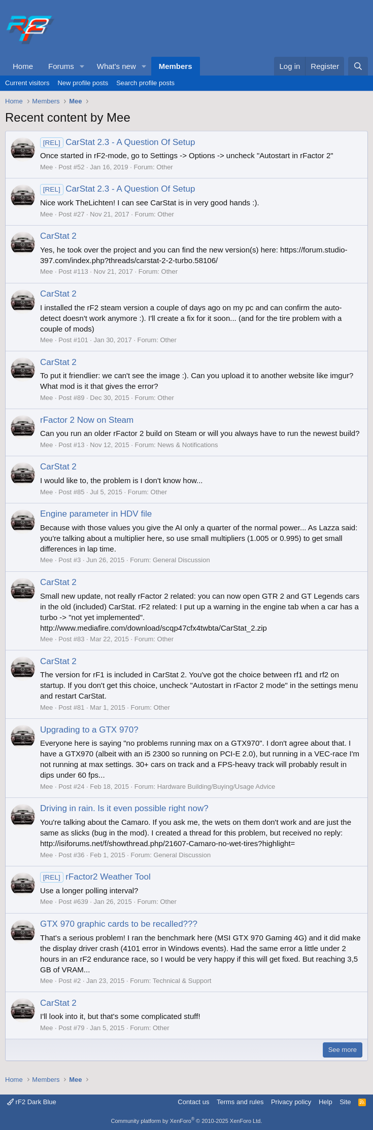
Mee (46, 167)
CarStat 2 (58, 236)
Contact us (193, 1102)
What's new (116, 66)
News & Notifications (187, 445)
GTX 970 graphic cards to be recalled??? (118, 924)
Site (345, 1102)
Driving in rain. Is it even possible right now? (124, 808)
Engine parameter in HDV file (96, 514)
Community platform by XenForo (186, 1121)
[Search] (358, 66)
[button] (82, 66)
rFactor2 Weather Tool (95, 877)
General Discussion (181, 560)
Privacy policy (291, 1102)
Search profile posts (145, 83)
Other (164, 167)
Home (23, 66)
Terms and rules (240, 1102)
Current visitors (27, 83)
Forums (61, 66)
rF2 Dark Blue (31, 1102)
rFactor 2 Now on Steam (86, 420)
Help (325, 1102)
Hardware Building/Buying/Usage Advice (216, 786)
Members (175, 66)
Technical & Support (182, 981)
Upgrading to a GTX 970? (89, 730)
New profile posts (82, 83)
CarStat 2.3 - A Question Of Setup (117, 142)
